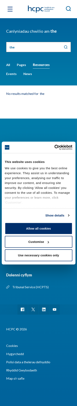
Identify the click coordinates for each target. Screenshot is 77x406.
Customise (38, 241)
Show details (54, 215)
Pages (21, 65)
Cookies (12, 346)
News (27, 74)
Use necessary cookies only (38, 255)
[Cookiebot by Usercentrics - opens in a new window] (54, 147)
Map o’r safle (15, 378)
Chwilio (66, 47)
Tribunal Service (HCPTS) (30, 287)
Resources (41, 65)
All (8, 65)
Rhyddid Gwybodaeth (21, 370)
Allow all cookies (38, 228)
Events (11, 74)
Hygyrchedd (15, 354)
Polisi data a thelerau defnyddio (28, 362)
